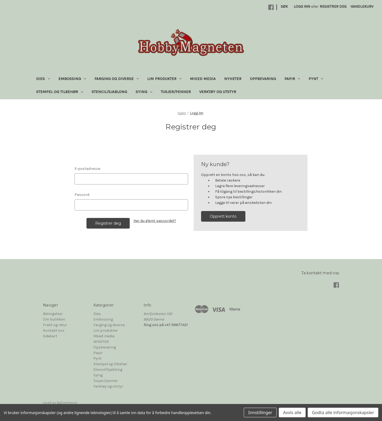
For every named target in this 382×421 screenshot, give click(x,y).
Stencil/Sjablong (109, 91)
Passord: (82, 194)
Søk (284, 6)
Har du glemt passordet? (154, 220)
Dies (43, 78)
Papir (292, 78)
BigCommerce (67, 403)
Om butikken (54, 319)
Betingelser (53, 313)
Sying (144, 91)
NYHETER (232, 78)
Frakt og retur (55, 325)
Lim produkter (164, 78)
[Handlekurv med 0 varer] (362, 6)
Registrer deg (333, 6)
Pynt (316, 78)
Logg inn (302, 6)
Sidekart (50, 336)
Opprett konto (223, 216)
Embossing (72, 78)
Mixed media (203, 78)
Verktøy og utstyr (217, 91)
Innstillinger (260, 412)
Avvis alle (292, 412)
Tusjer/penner (176, 91)
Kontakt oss (53, 330)
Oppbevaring (263, 78)
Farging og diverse (116, 78)
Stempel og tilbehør (59, 91)
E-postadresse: (88, 168)
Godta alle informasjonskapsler (343, 412)
